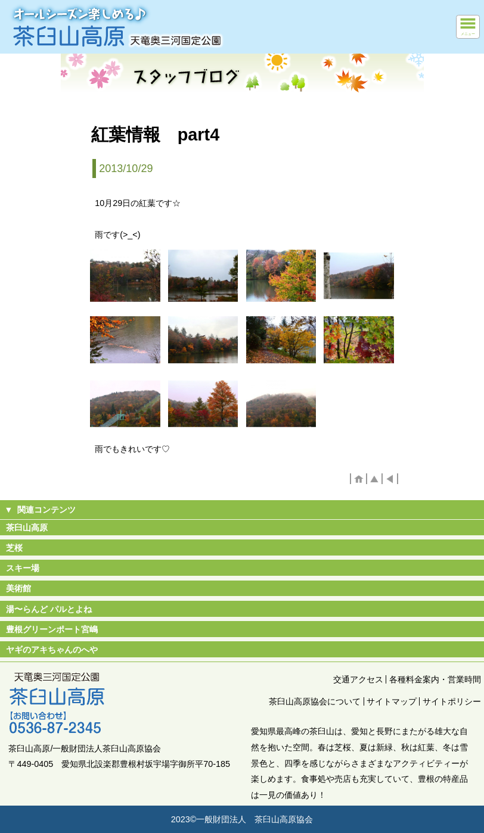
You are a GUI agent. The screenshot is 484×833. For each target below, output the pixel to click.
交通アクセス (358, 679)
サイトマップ (392, 701)
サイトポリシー (452, 701)
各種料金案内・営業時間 (435, 679)
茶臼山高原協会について (315, 701)
